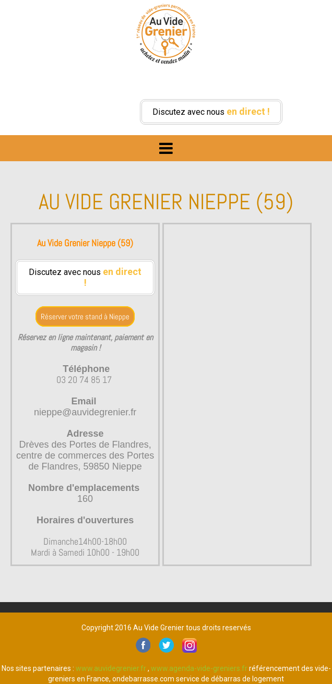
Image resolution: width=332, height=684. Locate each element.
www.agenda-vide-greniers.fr (199, 668)
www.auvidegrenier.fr (111, 668)
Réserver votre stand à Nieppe (85, 316)
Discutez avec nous (211, 111)
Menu (166, 145)
